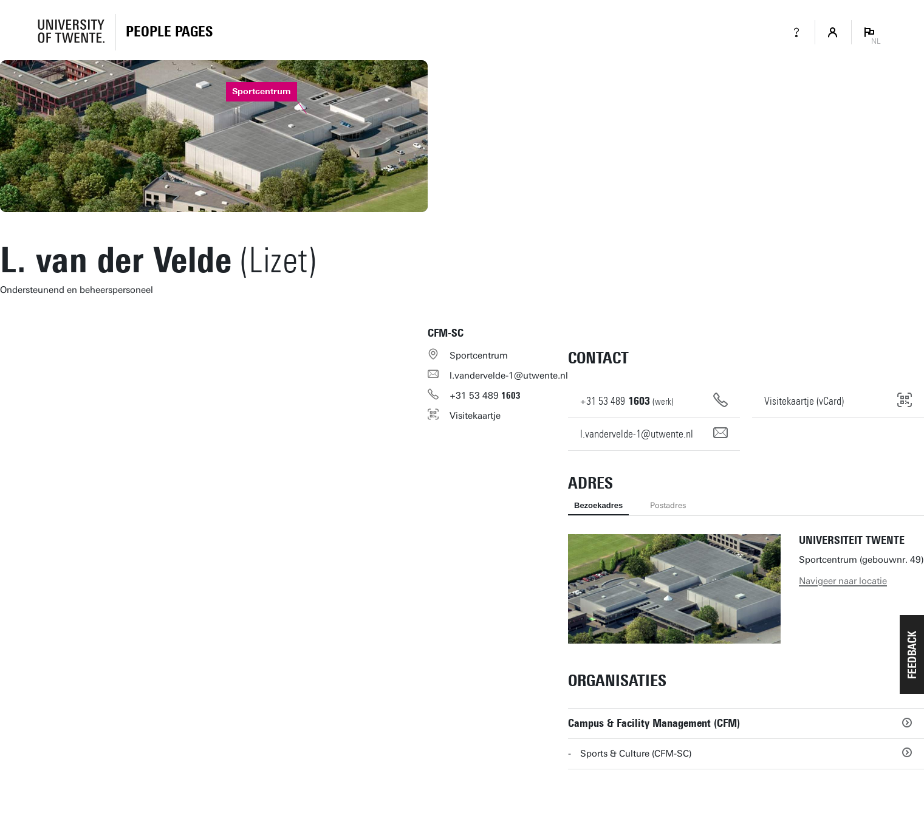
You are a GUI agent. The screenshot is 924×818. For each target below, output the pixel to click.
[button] (912, 654)
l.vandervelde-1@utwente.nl (509, 375)
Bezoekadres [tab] (598, 505)
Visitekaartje (475, 415)
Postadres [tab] (668, 505)
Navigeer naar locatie (843, 581)
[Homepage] (169, 32)
